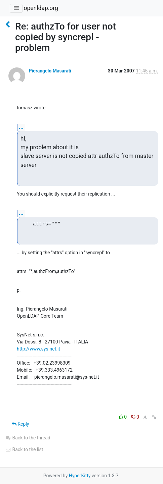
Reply (20, 424)
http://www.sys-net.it (38, 349)
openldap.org (41, 8)
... (21, 127)
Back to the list (24, 449)
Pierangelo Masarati (50, 70)
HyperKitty (80, 475)
